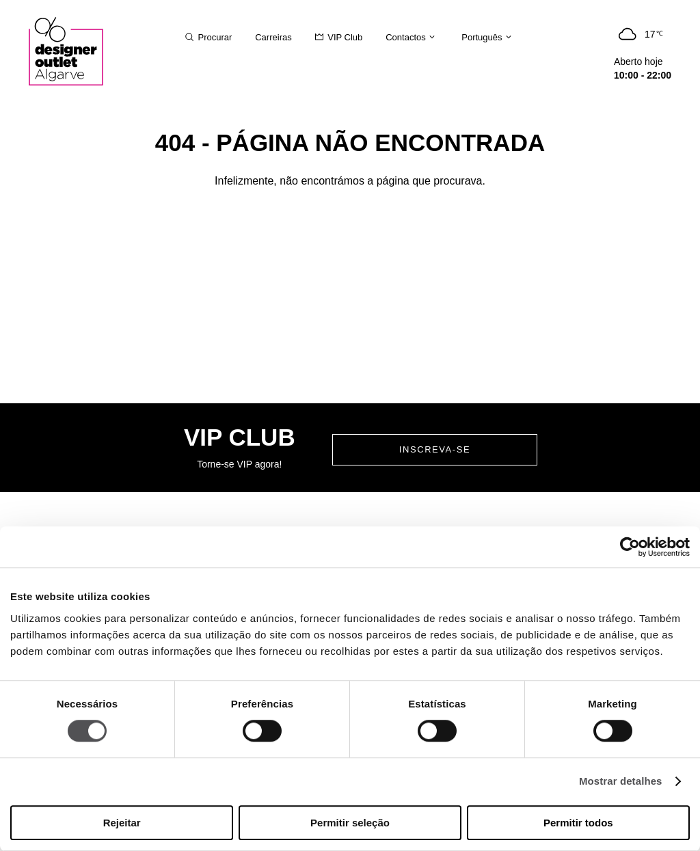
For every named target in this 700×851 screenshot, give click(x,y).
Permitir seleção (350, 822)
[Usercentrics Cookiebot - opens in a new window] (630, 547)
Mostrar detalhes (620, 781)
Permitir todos (578, 822)
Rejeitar (122, 822)
